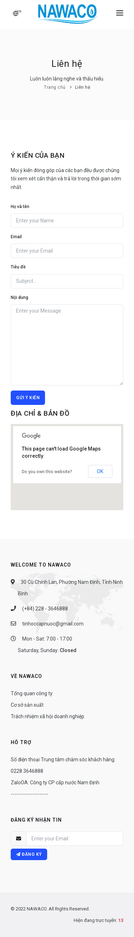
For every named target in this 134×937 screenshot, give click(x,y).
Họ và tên (20, 206)
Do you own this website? (47, 471)
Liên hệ (82, 87)
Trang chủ (55, 87)
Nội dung (19, 297)
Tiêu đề (18, 266)
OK (100, 471)
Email (16, 236)
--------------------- (29, 794)
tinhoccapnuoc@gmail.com (52, 624)
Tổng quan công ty (32, 693)
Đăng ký (29, 854)
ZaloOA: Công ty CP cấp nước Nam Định (55, 782)
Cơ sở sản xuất (27, 705)
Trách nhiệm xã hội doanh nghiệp (47, 716)
